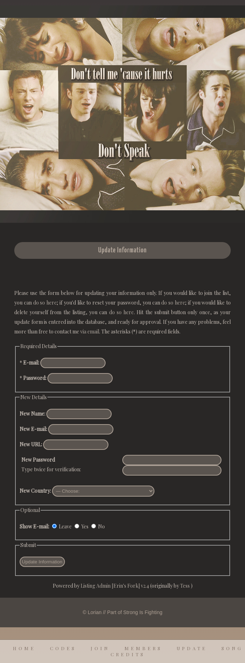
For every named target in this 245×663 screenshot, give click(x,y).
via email (89, 331)
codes (63, 648)
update (192, 648)
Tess (185, 585)
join (100, 648)
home (24, 648)
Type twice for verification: (51, 464)
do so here (45, 302)
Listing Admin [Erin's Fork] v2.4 (115, 585)
